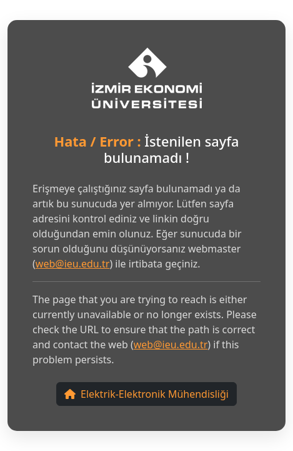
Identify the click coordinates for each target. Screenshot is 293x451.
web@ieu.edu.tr (73, 264)
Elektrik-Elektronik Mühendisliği (146, 394)
